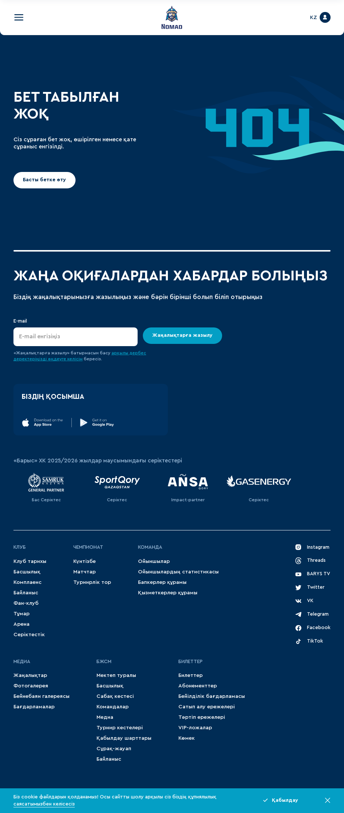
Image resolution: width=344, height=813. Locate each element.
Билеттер (190, 661)
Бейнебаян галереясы (41, 696)
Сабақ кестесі (115, 696)
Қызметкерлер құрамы (167, 592)
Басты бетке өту (44, 179)
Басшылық (26, 572)
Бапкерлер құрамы (162, 582)
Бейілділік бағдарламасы (211, 696)
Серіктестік (29, 634)
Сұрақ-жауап (113, 748)
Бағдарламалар (34, 706)
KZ (313, 17)
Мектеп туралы (116, 675)
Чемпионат (88, 547)
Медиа (104, 717)
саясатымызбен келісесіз (44, 804)
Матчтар (84, 572)
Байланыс (25, 592)
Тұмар (21, 613)
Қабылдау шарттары (123, 738)
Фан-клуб (26, 603)
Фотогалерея (30, 686)
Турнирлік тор (92, 582)
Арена (21, 624)
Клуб (19, 547)
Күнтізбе (84, 561)
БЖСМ (103, 661)
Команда (150, 547)
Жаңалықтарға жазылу (182, 335)
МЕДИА (21, 661)
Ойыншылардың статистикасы (178, 572)
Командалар (112, 706)
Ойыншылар (154, 561)
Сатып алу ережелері (206, 706)
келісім (75, 359)
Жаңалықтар (30, 675)
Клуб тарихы (29, 561)
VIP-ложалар (195, 727)
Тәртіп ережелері (201, 717)
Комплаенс (27, 582)
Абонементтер (197, 686)
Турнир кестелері (119, 727)
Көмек (186, 738)
